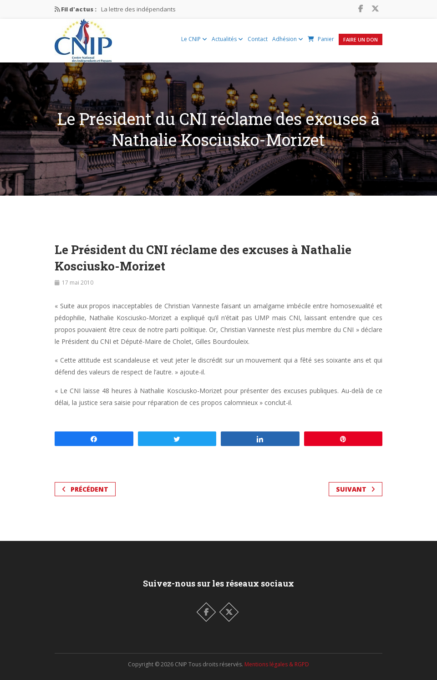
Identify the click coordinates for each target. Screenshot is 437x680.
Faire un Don (360, 39)
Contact (258, 39)
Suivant (355, 489)
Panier (321, 39)
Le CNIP (194, 39)
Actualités (227, 39)
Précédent (85, 489)
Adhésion (287, 39)
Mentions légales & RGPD (276, 664)
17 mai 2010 (77, 282)
